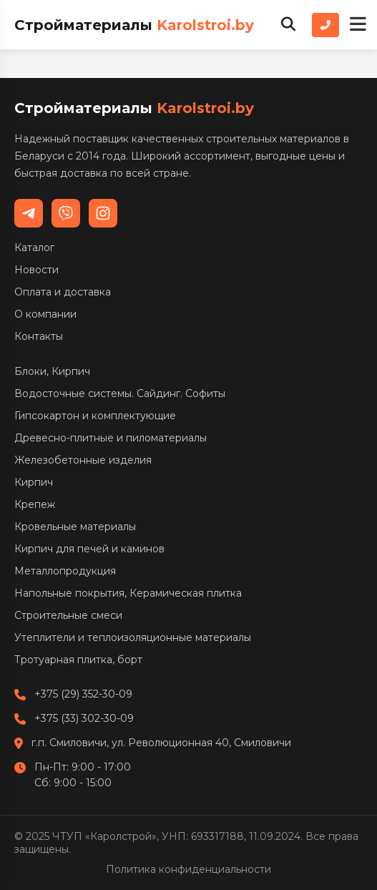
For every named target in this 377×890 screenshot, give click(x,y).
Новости (36, 269)
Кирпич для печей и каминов (89, 548)
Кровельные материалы (75, 526)
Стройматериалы (134, 25)
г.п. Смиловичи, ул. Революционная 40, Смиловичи (161, 742)
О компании (45, 314)
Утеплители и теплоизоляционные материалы (132, 637)
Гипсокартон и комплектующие (95, 415)
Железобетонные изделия (83, 460)
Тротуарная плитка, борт (78, 659)
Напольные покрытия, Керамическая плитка (128, 593)
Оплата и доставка (62, 291)
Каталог (34, 247)
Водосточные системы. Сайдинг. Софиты (119, 393)
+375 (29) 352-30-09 (83, 694)
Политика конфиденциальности (188, 869)
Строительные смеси (68, 615)
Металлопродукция (65, 570)
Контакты (38, 336)
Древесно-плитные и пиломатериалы (110, 437)
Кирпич (33, 482)
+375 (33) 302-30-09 (84, 718)
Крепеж (34, 504)
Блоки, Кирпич (52, 371)
